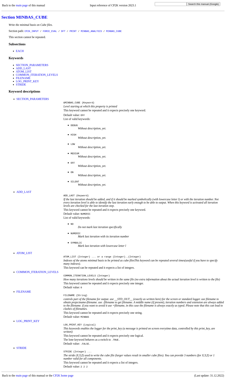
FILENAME (23, 78)
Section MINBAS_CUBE (24, 17)
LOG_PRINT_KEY (27, 81)
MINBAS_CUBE (114, 31)
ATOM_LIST (24, 71)
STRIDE (21, 84)
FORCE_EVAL (50, 31)
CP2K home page (63, 379)
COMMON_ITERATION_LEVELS (37, 74)
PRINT (73, 31)
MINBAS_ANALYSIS (91, 31)
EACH (20, 50)
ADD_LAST (23, 68)
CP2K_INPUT (32, 31)
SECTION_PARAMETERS (32, 65)
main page (22, 5)
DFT (63, 31)
